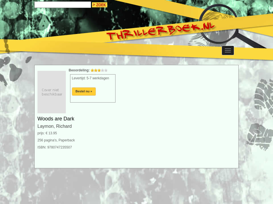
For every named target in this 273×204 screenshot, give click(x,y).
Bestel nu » (83, 91)
